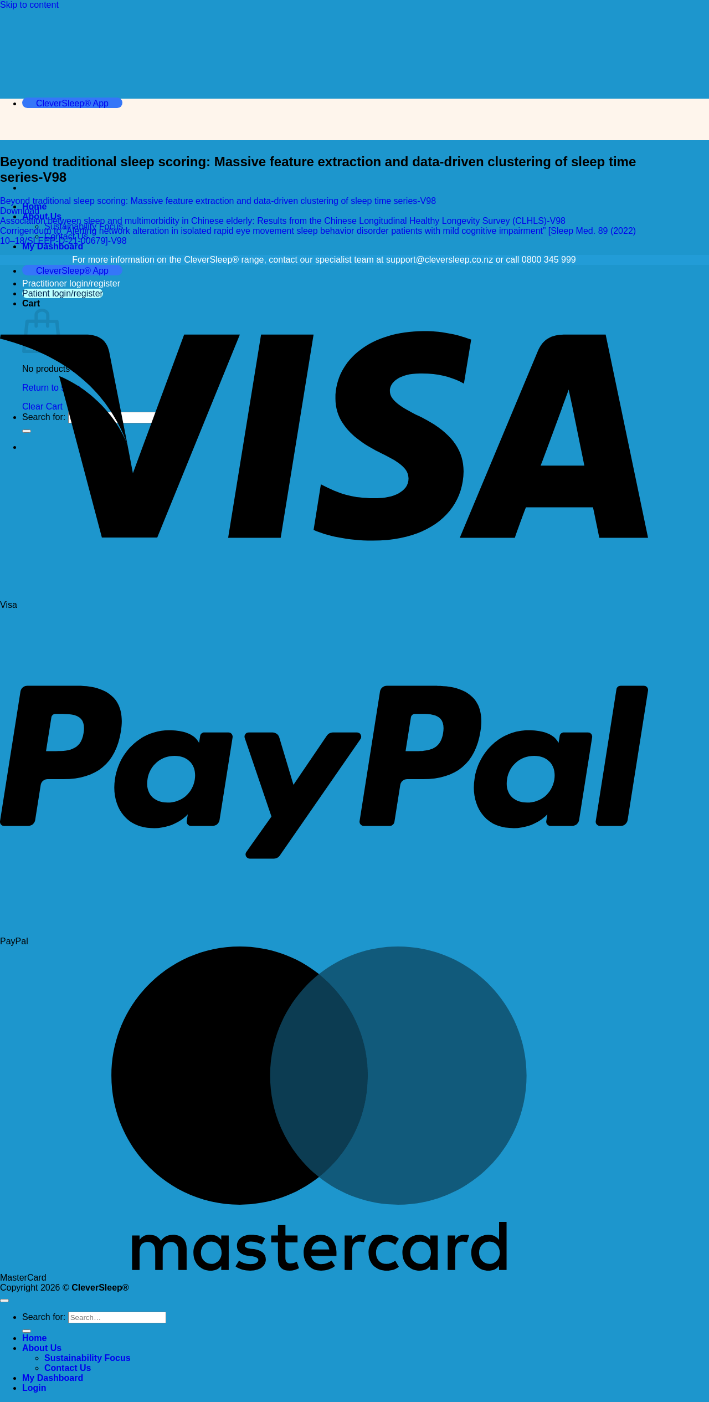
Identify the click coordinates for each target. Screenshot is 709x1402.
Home (34, 1338)
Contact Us (67, 1368)
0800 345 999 (549, 259)
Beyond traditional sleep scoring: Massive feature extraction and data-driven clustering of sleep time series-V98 (218, 201)
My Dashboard (52, 246)
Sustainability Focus (87, 1358)
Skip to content (29, 4)
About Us (41, 1348)
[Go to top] (4, 1300)
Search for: (43, 1317)
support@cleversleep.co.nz (439, 259)
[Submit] (26, 1331)
